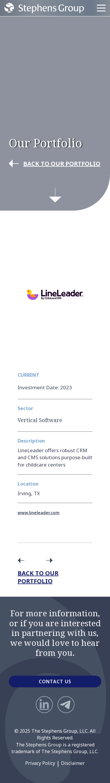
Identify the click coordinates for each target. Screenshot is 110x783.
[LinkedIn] (44, 704)
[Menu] (101, 8)
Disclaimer (73, 763)
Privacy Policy (40, 763)
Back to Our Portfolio (38, 577)
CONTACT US (55, 681)
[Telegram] (66, 704)
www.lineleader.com (39, 512)
